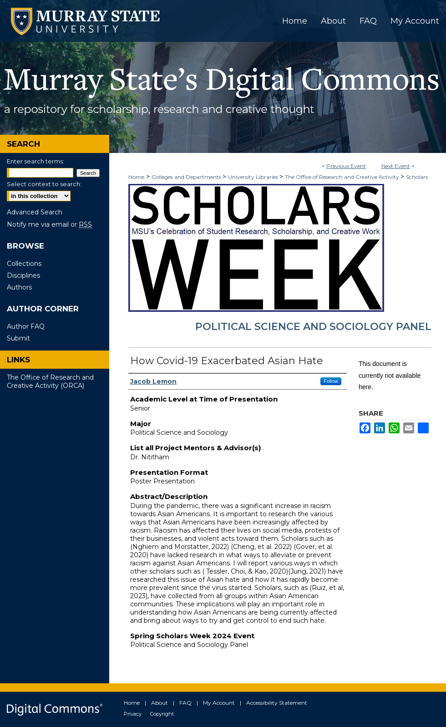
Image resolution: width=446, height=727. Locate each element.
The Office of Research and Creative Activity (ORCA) (50, 381)
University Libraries (253, 176)
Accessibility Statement (276, 702)
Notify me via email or (49, 224)
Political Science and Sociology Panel (313, 326)
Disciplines (23, 275)
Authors (19, 287)
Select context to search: (44, 184)
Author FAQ (26, 326)
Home (136, 176)
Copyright (162, 714)
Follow (331, 381)
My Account (219, 702)
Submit (18, 338)
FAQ (185, 702)
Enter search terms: (35, 161)
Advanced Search (34, 212)
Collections (24, 263)
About (159, 702)
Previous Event (346, 166)
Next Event (395, 166)
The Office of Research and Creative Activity (342, 176)
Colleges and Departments (187, 176)
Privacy (133, 714)
